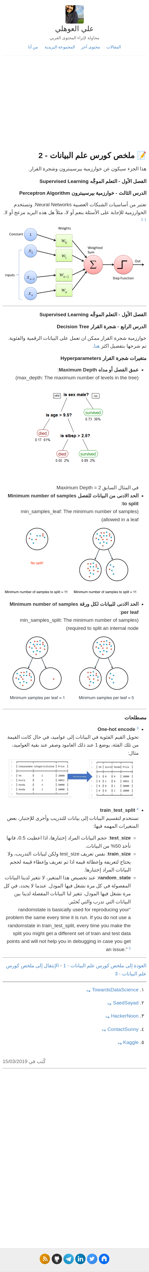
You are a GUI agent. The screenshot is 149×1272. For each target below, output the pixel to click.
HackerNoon (125, 1016)
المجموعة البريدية (60, 47)
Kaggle (131, 1042)
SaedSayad (126, 1003)
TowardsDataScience (115, 989)
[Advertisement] (74, 105)
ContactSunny (123, 1029)
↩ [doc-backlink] (88, 991)
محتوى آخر (90, 47)
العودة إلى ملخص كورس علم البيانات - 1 (104, 965)
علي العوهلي (74, 29)
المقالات (113, 47)
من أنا (33, 47)
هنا (97, 346)
